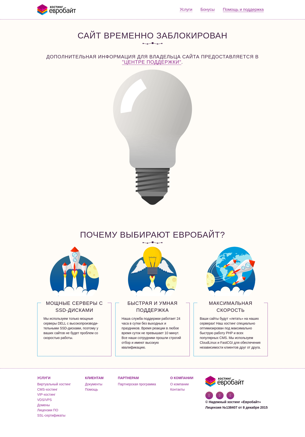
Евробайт (56, 9)
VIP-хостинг (46, 394)
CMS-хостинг (47, 389)
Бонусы (208, 9)
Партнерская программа (137, 384)
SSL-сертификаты (51, 415)
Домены (43, 405)
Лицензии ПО (47, 410)
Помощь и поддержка (243, 9)
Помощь (91, 389)
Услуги (186, 9)
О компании (179, 384)
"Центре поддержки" (151, 62)
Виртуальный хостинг (54, 384)
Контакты (177, 389)
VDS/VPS (44, 400)
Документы (93, 384)
